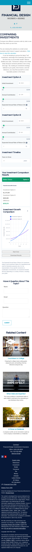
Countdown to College (16, 358)
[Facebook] (16, 24)
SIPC (13, 540)
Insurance (16, 469)
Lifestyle (16, 476)
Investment (16, 465)
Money (16, 473)
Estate (16, 467)
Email (6, 297)
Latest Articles (16, 478)
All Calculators (16, 482)
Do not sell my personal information (15, 528)
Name (6, 286)
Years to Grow (6, 157)
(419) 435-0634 (16, 27)
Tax (16, 471)
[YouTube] (14, 24)
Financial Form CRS (10, 484)
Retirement (16, 462)
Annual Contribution (16, 94)
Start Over (16, 252)
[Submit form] (7, 322)
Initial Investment (16, 83)
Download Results (16, 255)
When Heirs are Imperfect (16, 394)
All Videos (16, 480)
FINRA (8, 540)
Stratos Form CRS (6, 487)
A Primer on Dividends (16, 429)
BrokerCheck (10, 493)
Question (5, 307)
